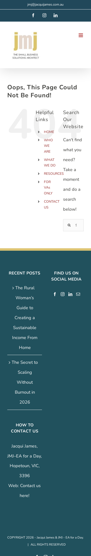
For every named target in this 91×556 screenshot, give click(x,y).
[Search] (69, 225)
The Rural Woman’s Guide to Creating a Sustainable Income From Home (24, 317)
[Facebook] (55, 294)
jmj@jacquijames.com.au (45, 4)
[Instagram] (63, 294)
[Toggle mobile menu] (81, 35)
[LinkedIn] (70, 294)
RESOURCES (54, 173)
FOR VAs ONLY (48, 188)
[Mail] (78, 294)
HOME (49, 132)
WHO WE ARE (48, 146)
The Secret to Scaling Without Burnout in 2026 (25, 382)
